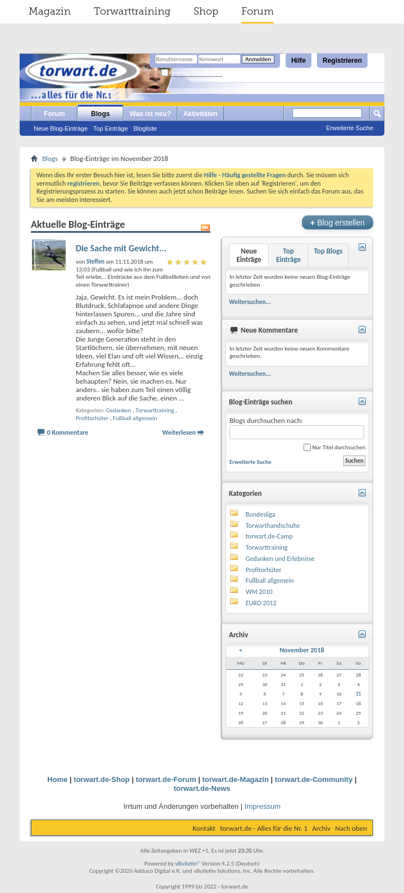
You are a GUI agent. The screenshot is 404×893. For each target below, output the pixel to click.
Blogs (100, 114)
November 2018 (301, 650)
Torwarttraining (132, 11)
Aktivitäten (200, 114)
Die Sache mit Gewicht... (121, 248)
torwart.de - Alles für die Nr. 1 (263, 828)
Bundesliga (261, 514)
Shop (206, 11)
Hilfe (298, 61)
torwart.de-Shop (102, 779)
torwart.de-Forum (166, 779)
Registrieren (342, 61)
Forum (257, 11)
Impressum (263, 806)
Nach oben (351, 828)
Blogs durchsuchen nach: (296, 427)
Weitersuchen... (250, 302)
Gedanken (118, 410)
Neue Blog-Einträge (61, 128)
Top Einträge (110, 128)
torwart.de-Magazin (235, 779)
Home (57, 779)
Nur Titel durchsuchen (334, 447)
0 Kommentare (68, 432)
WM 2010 (259, 592)
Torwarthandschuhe (273, 526)
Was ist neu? (150, 114)
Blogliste (145, 128)
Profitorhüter (92, 418)
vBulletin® (187, 863)
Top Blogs (328, 251)
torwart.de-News (201, 788)
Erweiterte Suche (349, 128)
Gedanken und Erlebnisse (280, 559)
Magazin (50, 11)
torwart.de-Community (314, 779)
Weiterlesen (179, 432)
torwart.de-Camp (269, 536)
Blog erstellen (337, 222)
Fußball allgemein (135, 418)
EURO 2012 (261, 603)
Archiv (321, 828)
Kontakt (203, 828)
